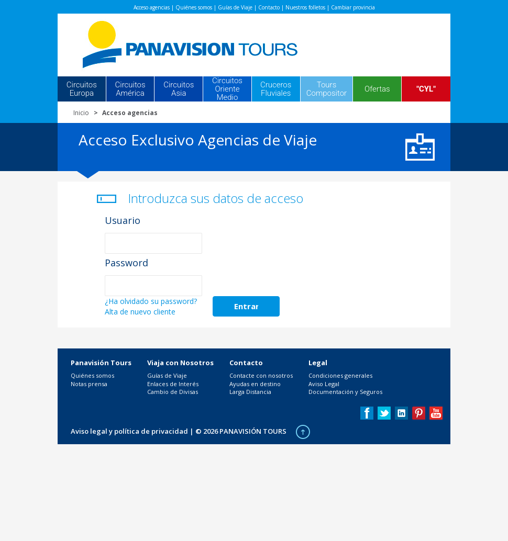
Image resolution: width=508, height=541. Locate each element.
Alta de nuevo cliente (140, 312)
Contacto (269, 7)
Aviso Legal (323, 384)
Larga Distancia (250, 392)
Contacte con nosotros (261, 375)
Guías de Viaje (235, 7)
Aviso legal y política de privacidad (129, 431)
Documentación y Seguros (345, 392)
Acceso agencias (152, 7)
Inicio (81, 112)
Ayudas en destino (255, 384)
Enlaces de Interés (172, 384)
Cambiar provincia (353, 7)
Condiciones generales (340, 375)
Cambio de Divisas (172, 392)
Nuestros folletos (305, 7)
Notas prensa (89, 384)
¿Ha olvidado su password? (151, 301)
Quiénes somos (193, 7)
